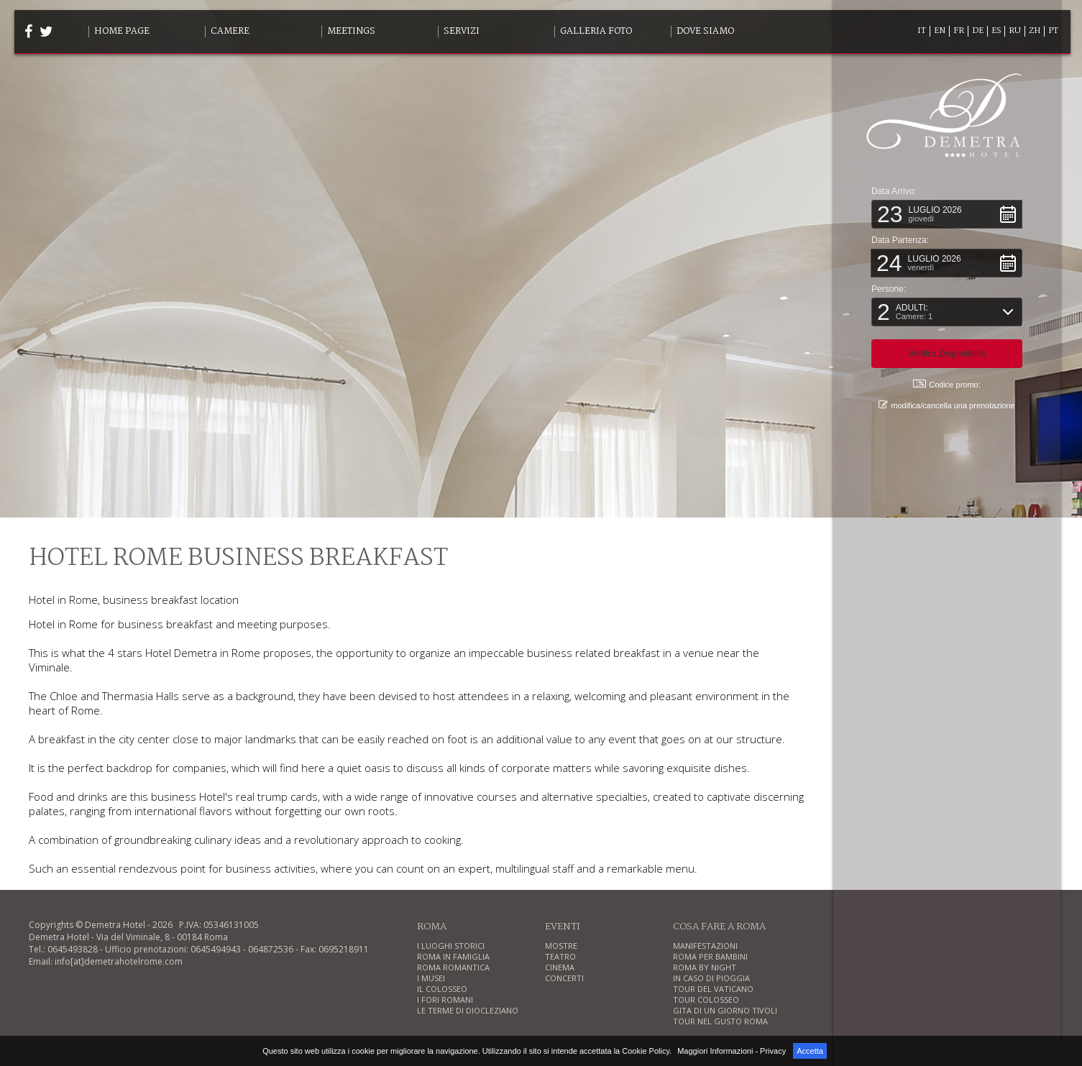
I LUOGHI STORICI (451, 945)
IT (921, 30)
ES (996, 30)
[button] (948, 213)
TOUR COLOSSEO (706, 999)
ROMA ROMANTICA (453, 967)
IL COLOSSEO (442, 988)
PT (1053, 30)
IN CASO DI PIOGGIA (711, 978)
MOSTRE (561, 945)
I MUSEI (431, 978)
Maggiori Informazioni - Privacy (731, 1051)
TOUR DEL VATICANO (713, 988)
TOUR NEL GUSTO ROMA (720, 1021)
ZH (1034, 30)
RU (1015, 30)
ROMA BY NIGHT (704, 967)
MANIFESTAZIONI (705, 945)
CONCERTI (564, 978)
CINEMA (559, 967)
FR (958, 30)
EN (939, 30)
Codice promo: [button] (948, 383)
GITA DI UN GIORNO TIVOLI (725, 1010)
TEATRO (560, 956)
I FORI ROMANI (445, 999)
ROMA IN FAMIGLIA (453, 956)
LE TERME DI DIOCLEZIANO (467, 1010)
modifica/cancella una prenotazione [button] (948, 404)
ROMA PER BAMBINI (710, 956)
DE (978, 30)
